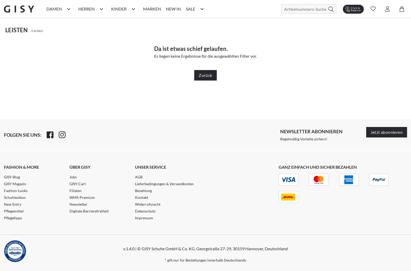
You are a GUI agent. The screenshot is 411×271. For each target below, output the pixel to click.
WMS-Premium (82, 197)
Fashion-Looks (16, 190)
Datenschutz (145, 211)
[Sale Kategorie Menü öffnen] (202, 9)
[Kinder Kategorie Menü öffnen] (133, 9)
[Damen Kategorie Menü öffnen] (68, 9)
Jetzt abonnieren (387, 132)
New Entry (12, 204)
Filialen (75, 190)
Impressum (144, 218)
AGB (139, 177)
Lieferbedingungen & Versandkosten (164, 184)
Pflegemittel (14, 211)
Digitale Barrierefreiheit (89, 211)
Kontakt (141, 197)
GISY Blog (12, 177)
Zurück (205, 75)
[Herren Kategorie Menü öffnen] (101, 9)
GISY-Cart (77, 184)
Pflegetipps (13, 218)
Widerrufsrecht (147, 204)
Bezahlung (143, 190)
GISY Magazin (15, 184)
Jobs (73, 177)
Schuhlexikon (15, 197)
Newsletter (78, 204)
